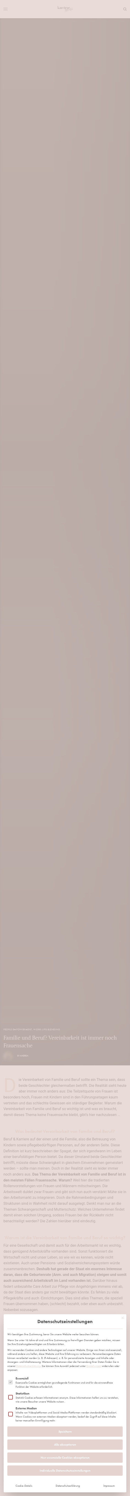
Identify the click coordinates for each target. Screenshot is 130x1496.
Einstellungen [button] (93, 1354)
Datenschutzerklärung (28, 1354)
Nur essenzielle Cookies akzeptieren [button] (65, 1445)
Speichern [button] (65, 1419)
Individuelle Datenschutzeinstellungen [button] (65, 1458)
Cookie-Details (24, 1473)
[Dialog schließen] (122, 1305)
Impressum (109, 1473)
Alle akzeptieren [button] (65, 1432)
